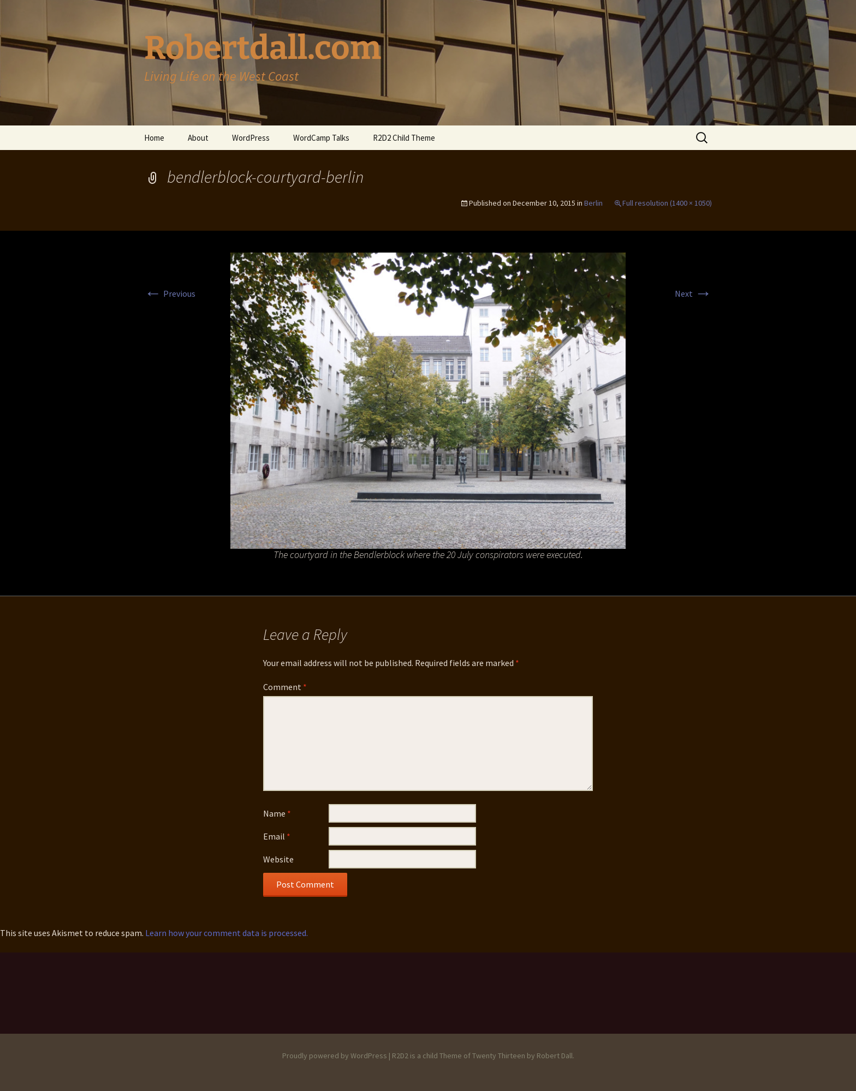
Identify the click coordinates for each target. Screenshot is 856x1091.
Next (693, 293)
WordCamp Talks (321, 138)
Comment (285, 686)
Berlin (593, 203)
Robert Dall (555, 1055)
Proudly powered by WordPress (334, 1055)
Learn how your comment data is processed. (226, 932)
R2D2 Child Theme (404, 138)
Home (154, 138)
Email (276, 836)
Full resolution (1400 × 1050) (667, 203)
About (198, 138)
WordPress (251, 138)
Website (278, 859)
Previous (169, 293)
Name (277, 813)
